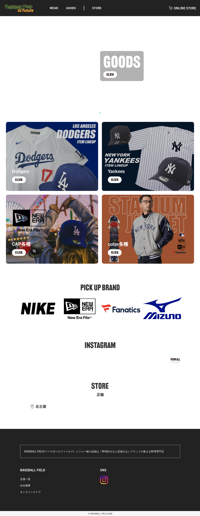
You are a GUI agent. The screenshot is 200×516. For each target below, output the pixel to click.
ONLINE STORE (185, 8)
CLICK (110, 74)
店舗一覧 (25, 479)
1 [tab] (100, 113)
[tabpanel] (100, 66)
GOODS (71, 8)
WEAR (54, 8)
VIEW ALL (175, 359)
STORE (96, 8)
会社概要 (25, 485)
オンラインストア (30, 492)
